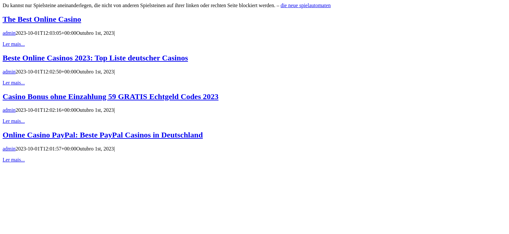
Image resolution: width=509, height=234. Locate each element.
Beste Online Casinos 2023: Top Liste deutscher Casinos (95, 58)
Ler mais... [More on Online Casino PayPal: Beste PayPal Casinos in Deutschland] (14, 159)
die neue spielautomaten (305, 5)
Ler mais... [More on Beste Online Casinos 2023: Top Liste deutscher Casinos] (14, 82)
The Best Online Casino (42, 19)
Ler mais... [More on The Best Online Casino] (14, 44)
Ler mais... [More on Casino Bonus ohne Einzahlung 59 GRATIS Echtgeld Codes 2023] (14, 121)
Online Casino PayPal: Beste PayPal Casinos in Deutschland (103, 135)
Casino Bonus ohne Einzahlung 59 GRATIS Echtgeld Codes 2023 (110, 96)
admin (9, 33)
